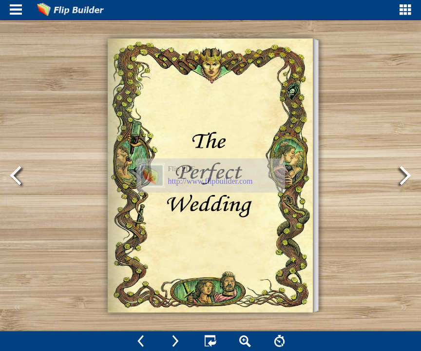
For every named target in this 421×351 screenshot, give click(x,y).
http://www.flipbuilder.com (210, 181)
